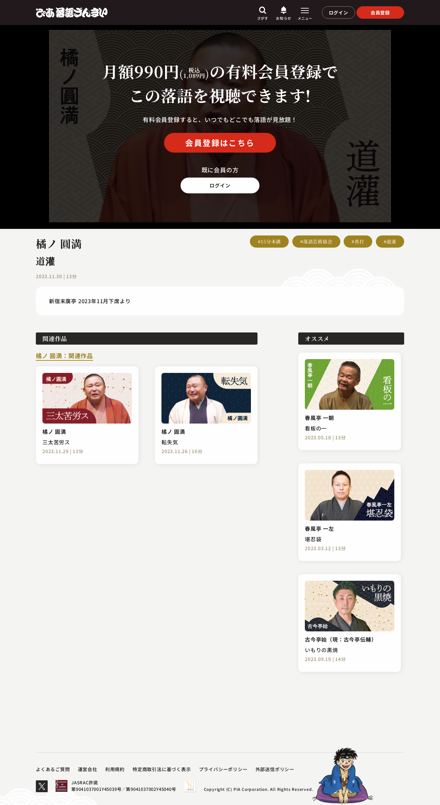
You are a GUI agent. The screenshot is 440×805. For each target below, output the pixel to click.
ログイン (338, 12)
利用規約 (115, 769)
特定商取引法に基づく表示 (162, 769)
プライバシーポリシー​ (223, 769)
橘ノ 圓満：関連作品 (64, 356)
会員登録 (380, 12)
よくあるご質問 (53, 769)
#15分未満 (269, 241)
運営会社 (87, 769)
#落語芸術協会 (316, 241)
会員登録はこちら (220, 142)
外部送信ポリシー (275, 769)
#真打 (358, 241)
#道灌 (390, 241)
